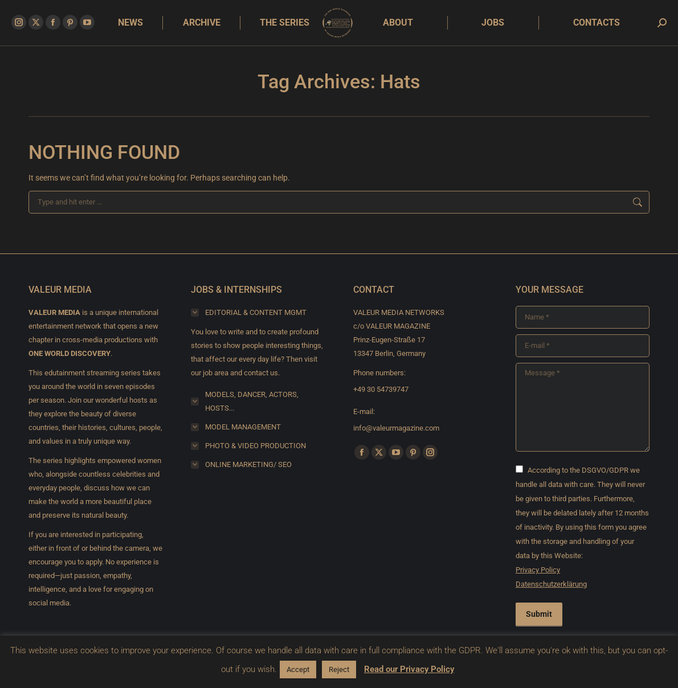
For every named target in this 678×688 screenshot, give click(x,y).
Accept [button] (298, 669)
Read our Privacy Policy (409, 669)
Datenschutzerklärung (551, 584)
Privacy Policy (538, 570)
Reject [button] (339, 669)
